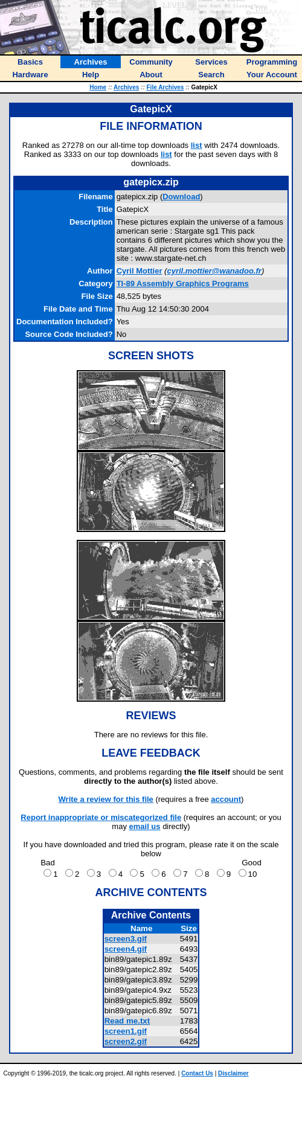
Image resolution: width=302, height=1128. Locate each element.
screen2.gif (125, 1041)
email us (145, 826)
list (196, 145)
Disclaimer (233, 1073)
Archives (126, 87)
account (226, 799)
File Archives (165, 87)
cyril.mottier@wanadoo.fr (214, 270)
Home (97, 87)
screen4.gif (125, 948)
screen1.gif (125, 1031)
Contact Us (197, 1073)
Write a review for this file (106, 799)
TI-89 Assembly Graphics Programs (183, 283)
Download (181, 196)
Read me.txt (127, 1020)
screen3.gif (125, 938)
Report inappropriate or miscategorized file (101, 817)
